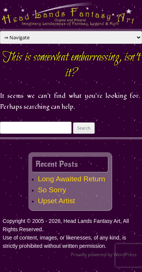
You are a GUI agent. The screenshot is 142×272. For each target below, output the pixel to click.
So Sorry (52, 190)
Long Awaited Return (71, 179)
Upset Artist (56, 201)
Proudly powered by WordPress (104, 254)
